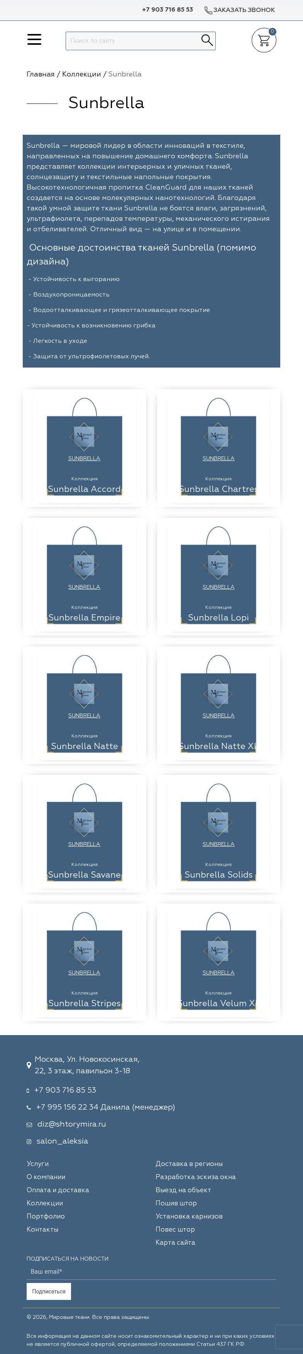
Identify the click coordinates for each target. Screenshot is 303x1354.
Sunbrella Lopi (218, 618)
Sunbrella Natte (84, 746)
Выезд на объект (183, 1190)
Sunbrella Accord (84, 489)
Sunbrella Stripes (84, 1004)
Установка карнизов (189, 1216)
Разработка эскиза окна (196, 1177)
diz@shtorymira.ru (71, 1124)
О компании (46, 1177)
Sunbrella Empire (84, 618)
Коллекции (45, 1203)
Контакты (42, 1230)
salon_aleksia (62, 1141)
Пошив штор (176, 1203)
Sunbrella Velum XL (218, 1004)
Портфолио (46, 1216)
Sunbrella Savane (84, 875)
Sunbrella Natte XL (218, 746)
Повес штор (175, 1230)
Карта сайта (175, 1243)
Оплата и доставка (58, 1190)
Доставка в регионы (189, 1164)
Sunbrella (84, 458)
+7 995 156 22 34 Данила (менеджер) (105, 1107)
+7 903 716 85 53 (167, 10)
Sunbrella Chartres (219, 489)
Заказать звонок (239, 10)
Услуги (38, 1164)
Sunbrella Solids (219, 875)
